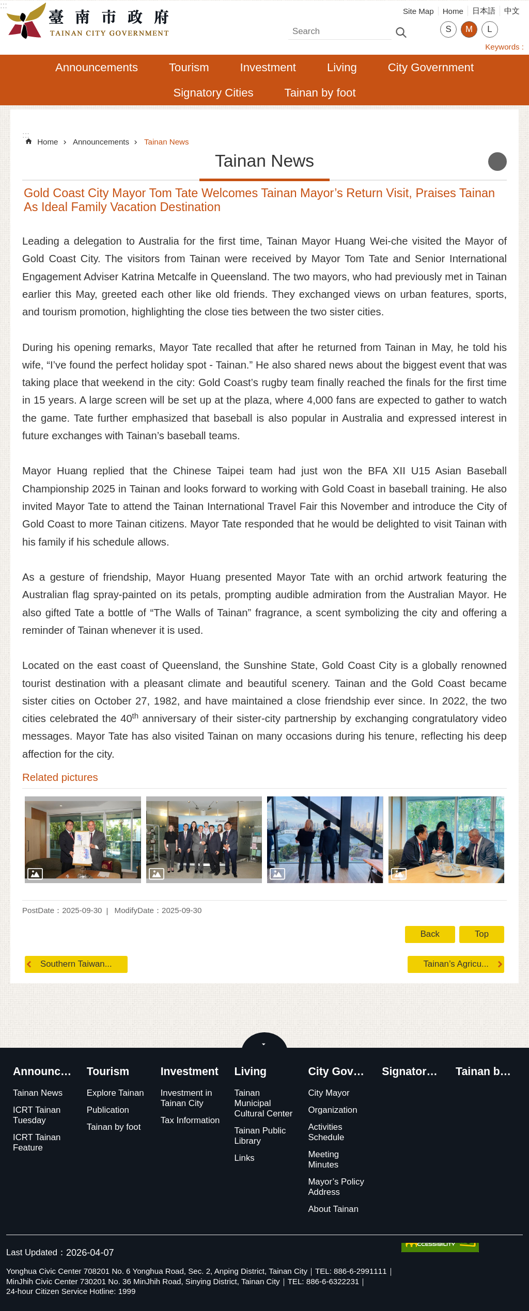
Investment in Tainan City (186, 1098)
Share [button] (511, 23)
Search (302, 29)
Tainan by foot (320, 92)
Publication (108, 1110)
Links (245, 1158)
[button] (83, 839)
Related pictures (60, 777)
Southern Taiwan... (76, 964)
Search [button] (401, 32)
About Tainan (333, 1209)
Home (453, 11)
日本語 (483, 10)
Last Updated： (36, 1252)
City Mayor (328, 1093)
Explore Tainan (115, 1093)
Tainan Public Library (260, 1136)
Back (430, 934)
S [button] (448, 29)
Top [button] (482, 934)
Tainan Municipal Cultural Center (264, 1103)
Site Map (418, 11)
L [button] (489, 29)
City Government (431, 67)
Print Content (497, 161)
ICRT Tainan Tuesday (36, 1115)
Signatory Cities (213, 92)
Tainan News (166, 141)
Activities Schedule (326, 1132)
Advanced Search (423, 31)
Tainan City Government (90, 21)
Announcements (96, 67)
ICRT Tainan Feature (36, 1142)
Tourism (189, 67)
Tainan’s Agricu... (456, 964)
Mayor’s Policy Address (336, 1187)
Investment (268, 67)
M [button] (469, 29)
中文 (512, 10)
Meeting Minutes (323, 1159)
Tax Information (190, 1120)
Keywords (502, 47)
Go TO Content (5, 5)
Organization (332, 1110)
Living (342, 67)
